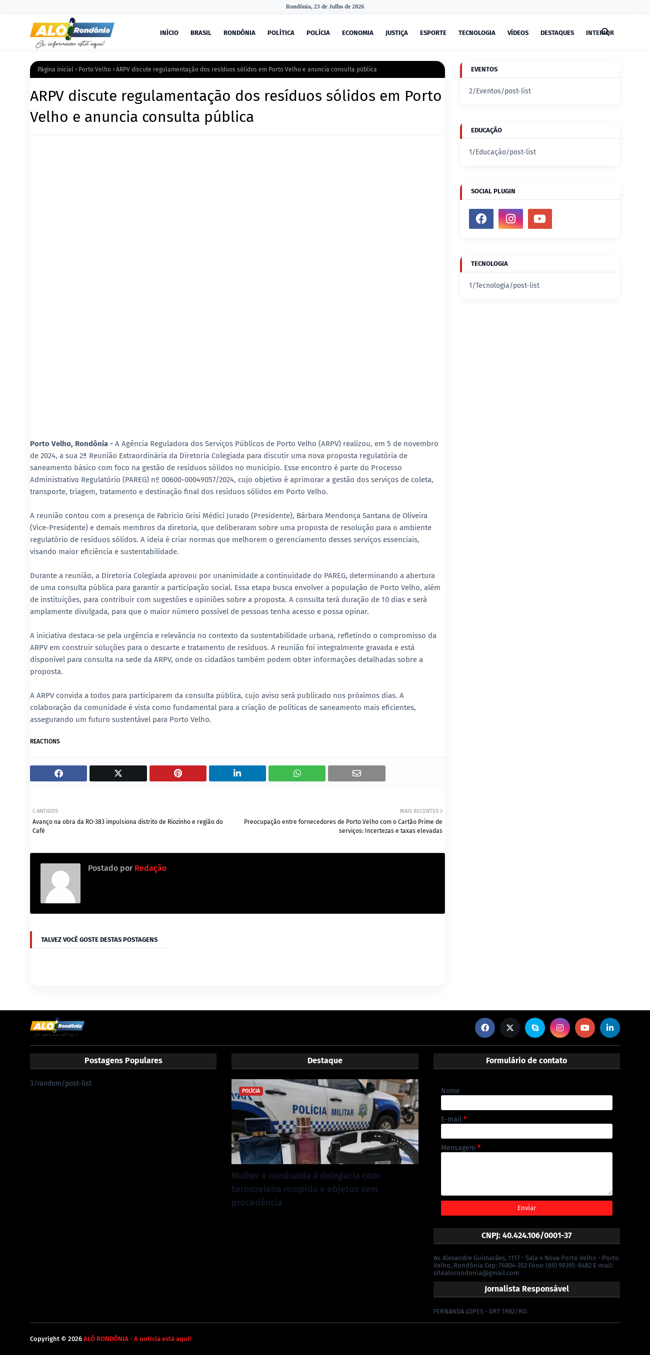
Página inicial (56, 69)
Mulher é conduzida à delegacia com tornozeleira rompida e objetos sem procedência (306, 1189)
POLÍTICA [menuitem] (281, 32)
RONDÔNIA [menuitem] (240, 32)
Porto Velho (94, 69)
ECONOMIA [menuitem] (358, 32)
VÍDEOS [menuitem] (518, 32)
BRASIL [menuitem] (201, 32)
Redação (149, 868)
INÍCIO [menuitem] (169, 32)
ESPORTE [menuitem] (433, 32)
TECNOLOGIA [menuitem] (477, 32)
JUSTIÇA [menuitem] (397, 32)
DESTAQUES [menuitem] (557, 32)
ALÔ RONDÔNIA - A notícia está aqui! (137, 1339)
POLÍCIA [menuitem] (318, 32)
